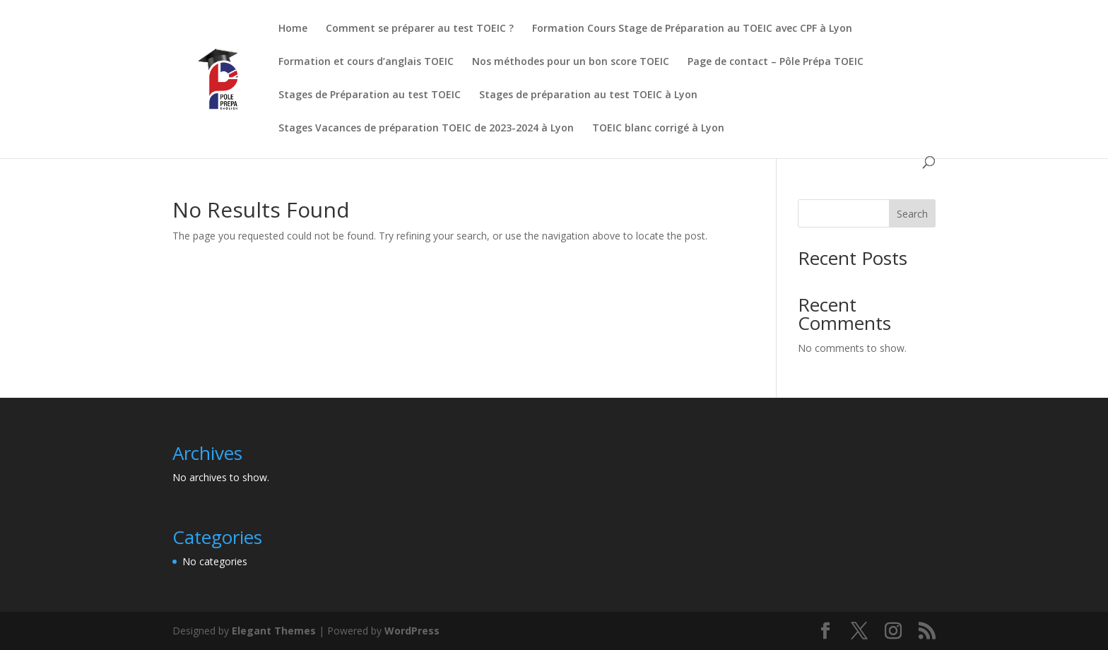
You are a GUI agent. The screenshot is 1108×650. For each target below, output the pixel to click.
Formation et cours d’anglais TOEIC (366, 62)
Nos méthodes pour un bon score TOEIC (570, 62)
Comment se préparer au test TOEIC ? (420, 29)
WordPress (412, 630)
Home (292, 29)
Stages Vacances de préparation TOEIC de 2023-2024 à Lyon (426, 128)
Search (912, 213)
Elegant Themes (274, 630)
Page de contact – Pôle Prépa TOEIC (776, 62)
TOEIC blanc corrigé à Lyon (658, 128)
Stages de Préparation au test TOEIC (369, 95)
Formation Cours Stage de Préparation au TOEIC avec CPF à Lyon (692, 29)
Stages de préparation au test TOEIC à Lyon (588, 95)
